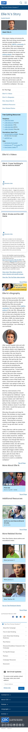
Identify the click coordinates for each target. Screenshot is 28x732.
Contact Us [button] (6, 695)
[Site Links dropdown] (25, 3)
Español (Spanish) (5, 18)
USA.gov (9, 728)
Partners (5, 656)
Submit (21, 688)
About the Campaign (9, 628)
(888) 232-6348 (13, 261)
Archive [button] (4, 714)
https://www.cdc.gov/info (8, 260)
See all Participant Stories (11, 605)
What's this (7, 688)
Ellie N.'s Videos (7, 93)
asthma (4, 310)
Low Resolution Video (13, 183)
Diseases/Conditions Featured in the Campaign (14, 647)
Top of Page (23, 282)
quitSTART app (8, 138)
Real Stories (6, 642)
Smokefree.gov (9, 145)
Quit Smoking (7, 143)
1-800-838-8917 (8, 125)
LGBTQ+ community (18, 44)
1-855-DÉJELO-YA (9, 123)
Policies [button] (4, 704)
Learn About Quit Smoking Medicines (11, 637)
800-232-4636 (17, 260)
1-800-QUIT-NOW (9, 120)
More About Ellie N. (8, 101)
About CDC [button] (6, 700)
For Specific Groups (9, 652)
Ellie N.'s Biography (8, 97)
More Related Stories (8, 108)
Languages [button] (6, 709)
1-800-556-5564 (8, 127)
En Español (14, 143)
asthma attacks (7, 54)
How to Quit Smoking (9, 632)
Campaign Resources (9, 660)
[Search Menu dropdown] (21, 3)
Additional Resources (8, 104)
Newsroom (6, 664)
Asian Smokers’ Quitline (11, 147)
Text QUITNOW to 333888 (11, 134)
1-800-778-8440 (8, 129)
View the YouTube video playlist (13, 277)
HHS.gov (3, 728)
